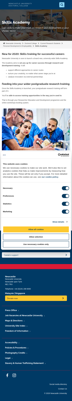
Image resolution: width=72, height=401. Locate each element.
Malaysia (9, 293)
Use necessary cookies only (36, 244)
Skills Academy (41, 46)
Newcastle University (13, 43)
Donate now (12, 298)
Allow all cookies (36, 229)
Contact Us (62, 389)
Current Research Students (50, 43)
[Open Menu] (67, 4)
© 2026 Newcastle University (55, 393)
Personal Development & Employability (17, 46)
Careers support (11, 254)
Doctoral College (31, 43)
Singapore (20, 293)
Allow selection (36, 237)
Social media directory (58, 384)
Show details (58, 222)
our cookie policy (50, 177)
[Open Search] (61, 4)
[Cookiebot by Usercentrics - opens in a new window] (58, 155)
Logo (4, 5)
